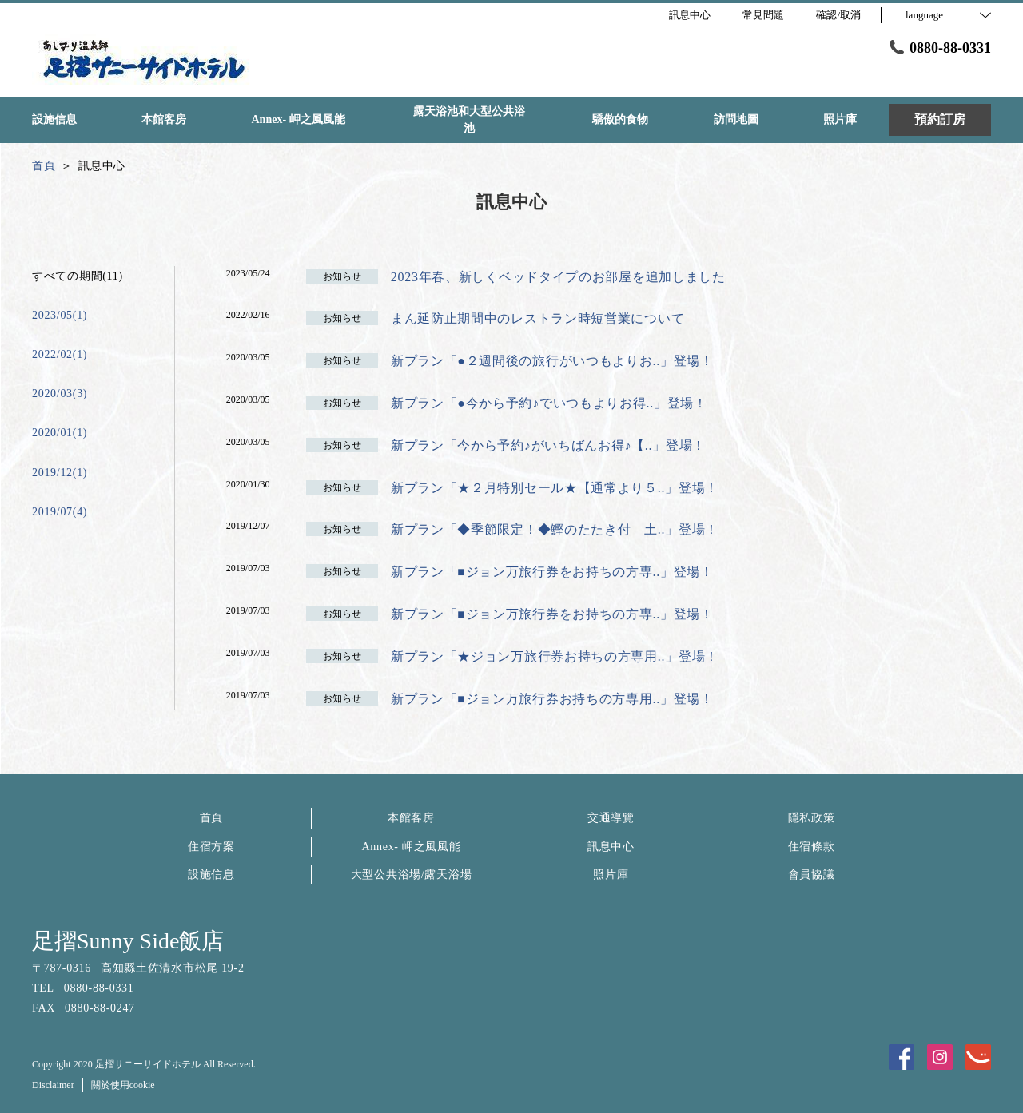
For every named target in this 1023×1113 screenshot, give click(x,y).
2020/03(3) (59, 393)
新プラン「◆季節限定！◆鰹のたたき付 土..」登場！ (554, 529)
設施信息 (211, 874)
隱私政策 (811, 818)
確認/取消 (838, 15)
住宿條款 (811, 847)
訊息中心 (611, 847)
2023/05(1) (59, 315)
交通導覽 (611, 818)
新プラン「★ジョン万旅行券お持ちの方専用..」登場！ (554, 656)
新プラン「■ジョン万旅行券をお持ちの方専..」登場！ (552, 571)
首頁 (211, 818)
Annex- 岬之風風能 (411, 847)
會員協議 (811, 874)
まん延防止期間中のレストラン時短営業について (537, 318)
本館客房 (411, 818)
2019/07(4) (59, 512)
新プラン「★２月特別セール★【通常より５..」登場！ (554, 488)
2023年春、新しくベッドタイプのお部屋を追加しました (558, 277)
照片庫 (610, 874)
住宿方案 (211, 847)
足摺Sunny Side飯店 (128, 940)
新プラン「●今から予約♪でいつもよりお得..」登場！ (549, 403)
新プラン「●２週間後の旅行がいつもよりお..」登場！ (552, 361)
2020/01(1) (59, 433)
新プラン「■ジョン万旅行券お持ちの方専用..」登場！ (552, 699)
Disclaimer (53, 1085)
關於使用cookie (123, 1085)
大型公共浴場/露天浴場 (411, 874)
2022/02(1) (59, 354)
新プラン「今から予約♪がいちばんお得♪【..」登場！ (548, 445)
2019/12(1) (59, 473)
